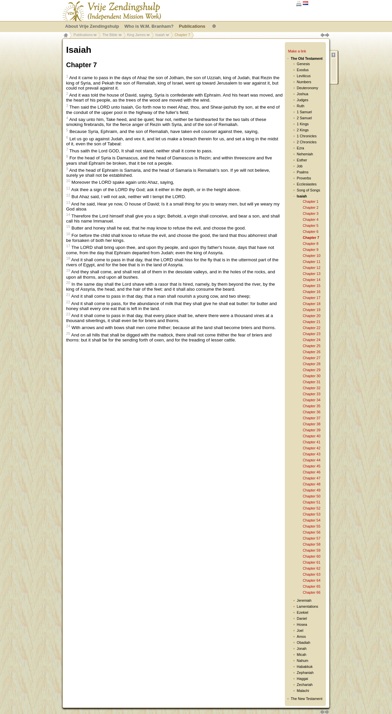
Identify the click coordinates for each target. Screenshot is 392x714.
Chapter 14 (312, 280)
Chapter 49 (312, 490)
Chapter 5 (311, 226)
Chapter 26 (312, 352)
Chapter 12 (312, 268)
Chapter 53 (312, 514)
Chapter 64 (312, 580)
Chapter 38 (312, 424)
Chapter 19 (312, 310)
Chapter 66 (312, 592)
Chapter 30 (312, 376)
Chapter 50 (312, 496)
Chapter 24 (312, 340)
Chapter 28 (312, 364)
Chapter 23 (312, 334)
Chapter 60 (312, 556)
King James (136, 35)
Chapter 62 (312, 568)
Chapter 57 (312, 538)
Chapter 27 (312, 358)
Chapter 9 (311, 250)
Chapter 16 (312, 292)
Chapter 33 (312, 394)
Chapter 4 (311, 220)
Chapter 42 (312, 448)
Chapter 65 (312, 586)
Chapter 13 (312, 274)
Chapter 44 (312, 460)
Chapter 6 (311, 232)
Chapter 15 (312, 286)
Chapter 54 (312, 520)
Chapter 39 (312, 430)
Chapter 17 (312, 298)
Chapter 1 (311, 201)
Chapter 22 (312, 328)
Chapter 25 (312, 346)
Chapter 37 (312, 418)
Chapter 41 (312, 442)
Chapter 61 (312, 562)
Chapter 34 (312, 400)
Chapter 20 (312, 316)
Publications (82, 35)
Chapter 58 (312, 544)
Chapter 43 (312, 454)
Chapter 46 (312, 472)
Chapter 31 (312, 382)
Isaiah (160, 35)
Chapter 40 (312, 436)
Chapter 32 (312, 388)
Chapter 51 (312, 502)
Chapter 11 (312, 262)
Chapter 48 (312, 484)
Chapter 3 (311, 213)
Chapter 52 (312, 508)
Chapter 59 (312, 550)
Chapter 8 (311, 244)
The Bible (109, 35)
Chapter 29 (312, 370)
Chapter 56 (312, 532)
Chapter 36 (312, 412)
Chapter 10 (312, 256)
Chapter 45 (312, 466)
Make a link (297, 51)
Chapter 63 (312, 574)
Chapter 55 (312, 526)
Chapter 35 (312, 406)
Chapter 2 (311, 207)
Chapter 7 (311, 238)
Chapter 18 (312, 304)
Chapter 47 (312, 478)
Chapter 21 (312, 322)
